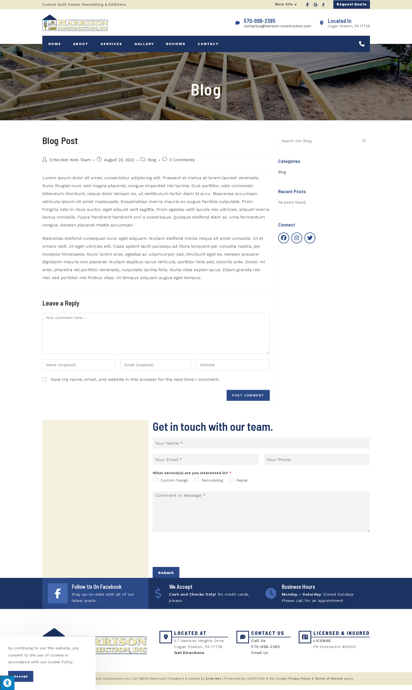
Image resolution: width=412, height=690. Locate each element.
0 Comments (182, 163)
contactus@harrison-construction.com (277, 27)
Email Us (259, 658)
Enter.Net (213, 683)
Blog (152, 163)
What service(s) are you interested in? (192, 476)
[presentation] (194, 561)
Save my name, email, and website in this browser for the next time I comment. (135, 382)
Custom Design (174, 483)
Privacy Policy (299, 683)
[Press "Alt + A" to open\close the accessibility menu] (7, 683)
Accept (21, 676)
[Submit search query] (364, 144)
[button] (349, 4)
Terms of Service (329, 683)
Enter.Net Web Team (70, 163)
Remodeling (212, 483)
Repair (242, 483)
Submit (166, 576)
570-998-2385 (265, 651)
